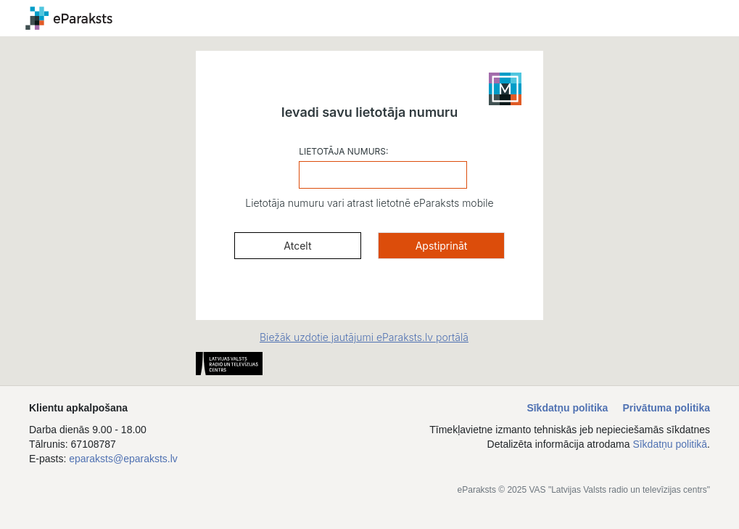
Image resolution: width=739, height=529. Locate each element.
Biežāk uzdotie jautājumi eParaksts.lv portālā (364, 337)
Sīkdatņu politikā (669, 444)
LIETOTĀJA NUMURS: (343, 151)
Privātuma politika (666, 408)
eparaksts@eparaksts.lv (123, 458)
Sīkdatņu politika (567, 408)
